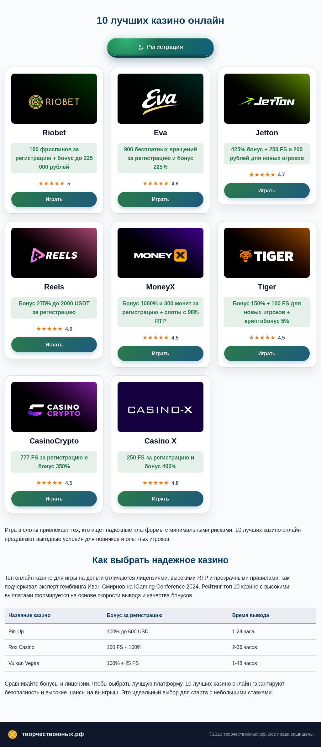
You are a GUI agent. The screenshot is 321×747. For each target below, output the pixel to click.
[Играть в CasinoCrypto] (54, 444)
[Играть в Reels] (54, 290)
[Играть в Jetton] (267, 136)
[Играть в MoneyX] (160, 294)
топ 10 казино (241, 587)
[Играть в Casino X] (160, 444)
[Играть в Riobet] (54, 140)
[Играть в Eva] (160, 140)
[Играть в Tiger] (267, 294)
